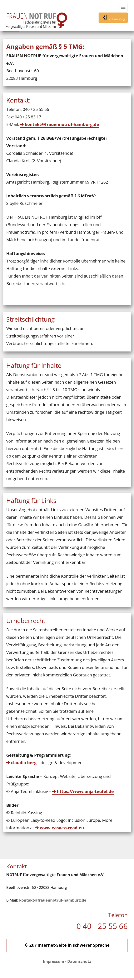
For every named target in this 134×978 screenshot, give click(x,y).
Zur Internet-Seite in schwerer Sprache (67, 945)
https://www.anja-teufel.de (85, 791)
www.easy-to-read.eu (62, 828)
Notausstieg (113, 17)
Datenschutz (79, 961)
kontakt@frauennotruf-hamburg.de (62, 124)
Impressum (53, 961)
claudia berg (23, 762)
